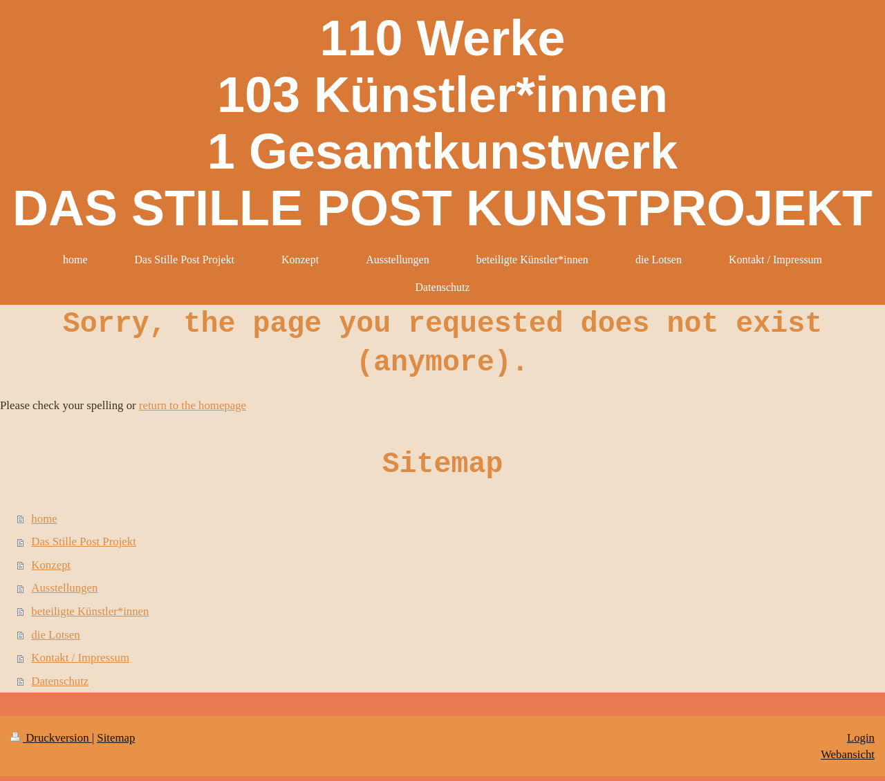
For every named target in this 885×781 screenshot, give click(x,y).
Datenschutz (59, 681)
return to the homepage (192, 405)
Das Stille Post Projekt (83, 541)
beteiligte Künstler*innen (90, 611)
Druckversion (51, 737)
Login (861, 737)
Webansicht (848, 754)
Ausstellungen (64, 587)
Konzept (51, 565)
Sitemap (116, 737)
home (44, 518)
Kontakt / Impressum (80, 657)
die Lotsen (55, 634)
